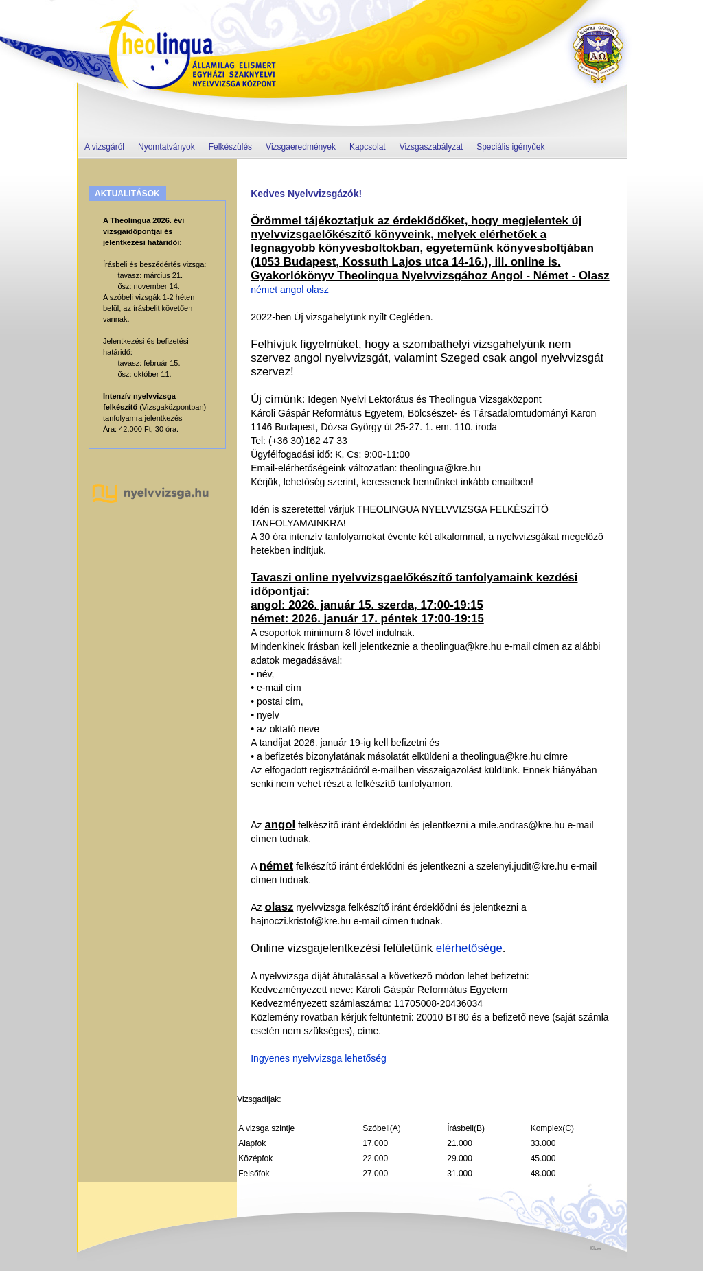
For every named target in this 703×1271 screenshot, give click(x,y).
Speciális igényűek (510, 147)
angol (291, 289)
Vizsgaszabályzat (431, 147)
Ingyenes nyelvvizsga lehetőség (319, 1058)
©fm (595, 1248)
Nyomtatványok (166, 147)
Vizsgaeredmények (301, 147)
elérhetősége (468, 948)
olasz (317, 289)
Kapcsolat (367, 147)
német (264, 289)
